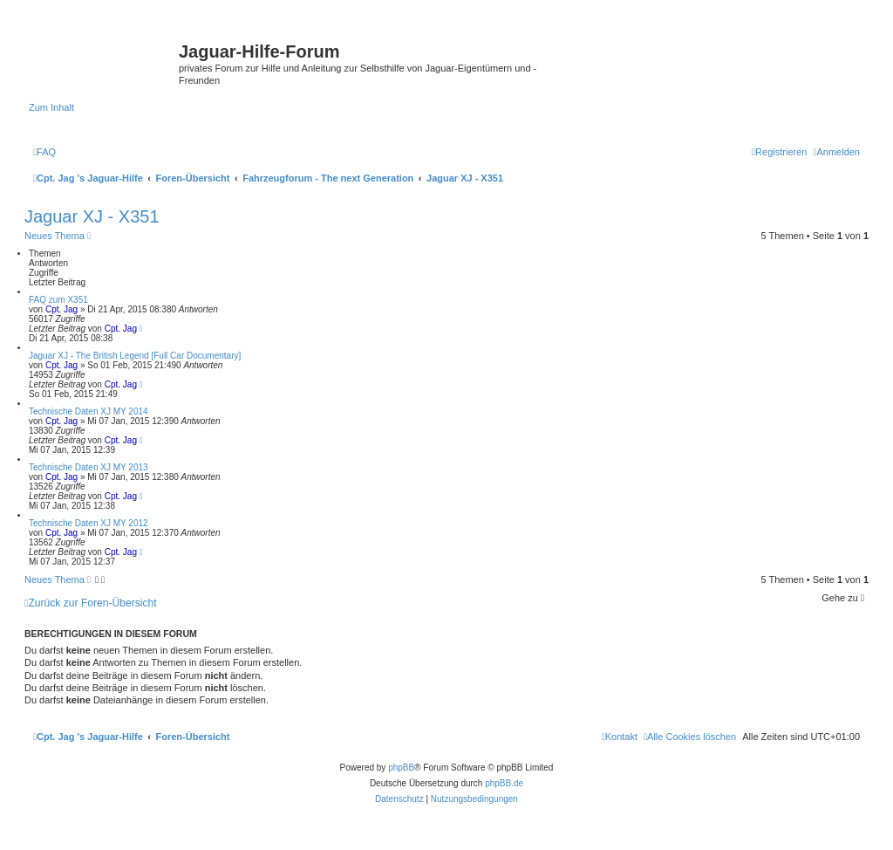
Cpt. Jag (61, 309)
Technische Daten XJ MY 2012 (88, 523)
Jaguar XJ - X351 (92, 216)
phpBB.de (504, 783)
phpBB (401, 767)
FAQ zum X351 (58, 300)
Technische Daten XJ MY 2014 (88, 411)
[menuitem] (44, 152)
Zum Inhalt (51, 107)
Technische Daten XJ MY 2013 (88, 467)
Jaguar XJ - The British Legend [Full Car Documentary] (135, 355)
